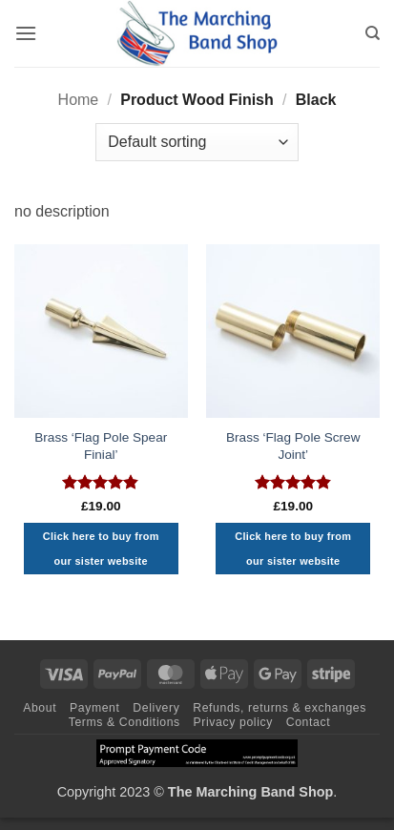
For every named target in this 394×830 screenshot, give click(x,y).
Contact (308, 722)
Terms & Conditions (124, 722)
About (39, 708)
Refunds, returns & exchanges (279, 708)
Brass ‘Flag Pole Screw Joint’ (293, 446)
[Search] (372, 33)
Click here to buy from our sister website (101, 548)
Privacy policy (233, 722)
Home (78, 100)
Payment (95, 708)
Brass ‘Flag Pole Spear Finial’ (100, 446)
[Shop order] (196, 142)
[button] (25, 33)
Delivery (156, 708)
